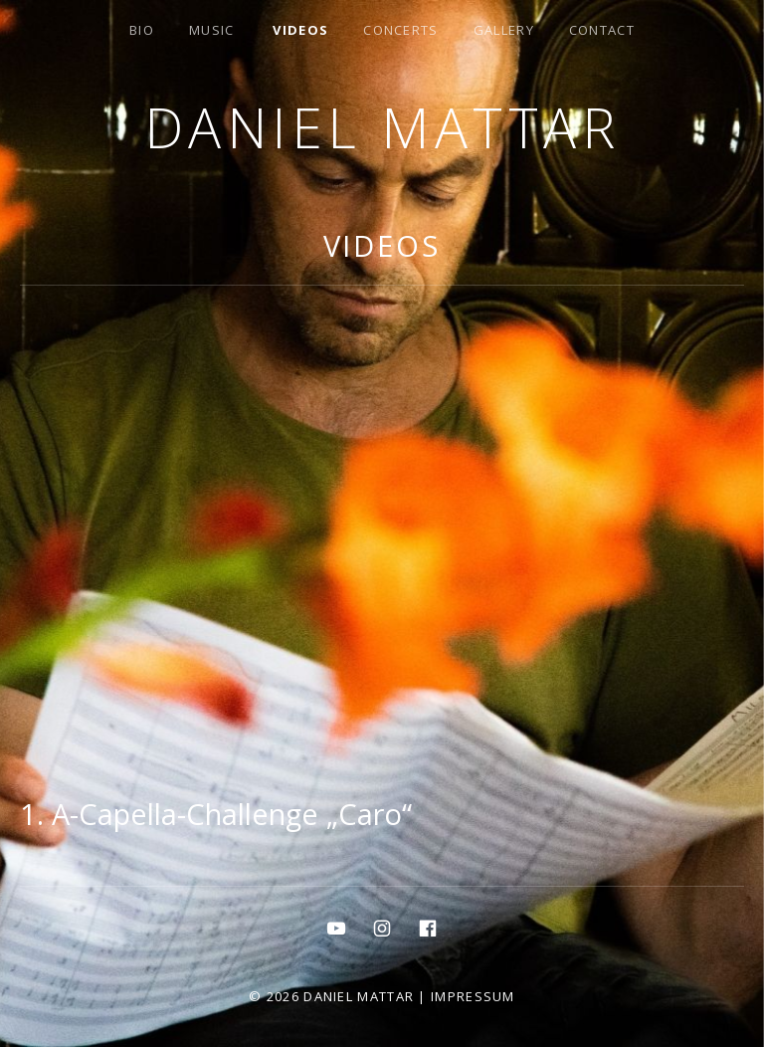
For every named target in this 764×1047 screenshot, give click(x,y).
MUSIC (212, 30)
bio (141, 30)
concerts (400, 30)
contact (602, 30)
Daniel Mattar (382, 127)
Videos (300, 30)
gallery (504, 30)
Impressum (473, 996)
